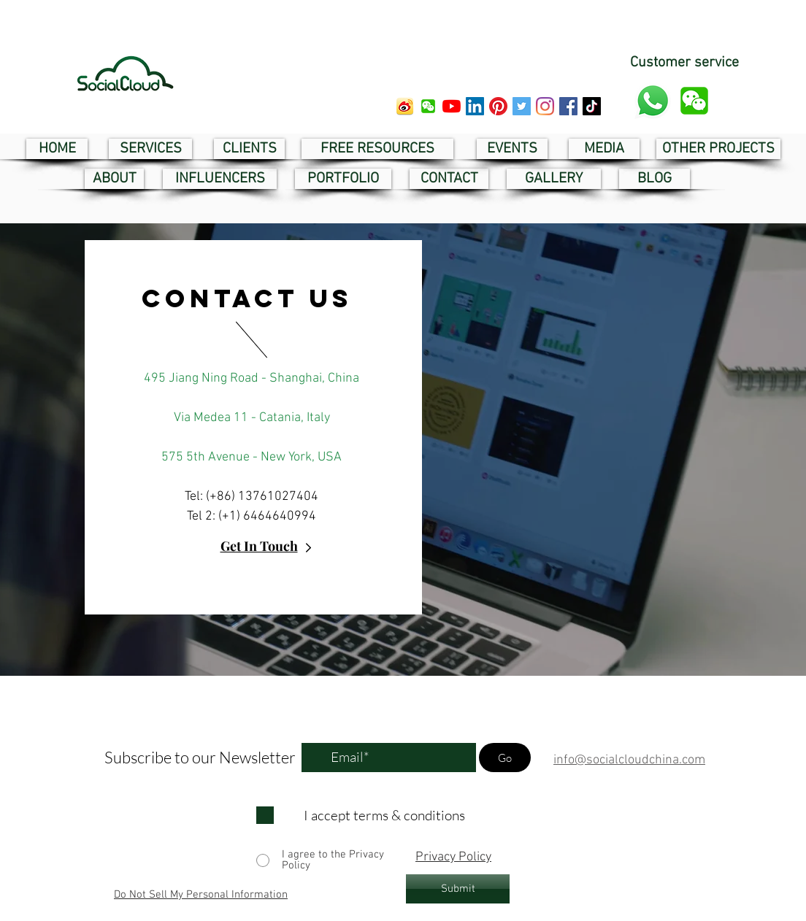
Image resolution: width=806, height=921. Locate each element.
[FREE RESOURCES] (377, 149)
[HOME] (57, 149)
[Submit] (458, 888)
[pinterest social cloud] (498, 106)
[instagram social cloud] (545, 106)
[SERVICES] (150, 149)
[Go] (505, 757)
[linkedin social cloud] (475, 106)
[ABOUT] (114, 179)
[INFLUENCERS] (220, 179)
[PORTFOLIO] (343, 179)
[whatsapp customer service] (652, 100)
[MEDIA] (604, 149)
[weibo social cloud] (405, 106)
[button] (428, 106)
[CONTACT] (449, 179)
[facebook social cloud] (568, 106)
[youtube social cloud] (451, 106)
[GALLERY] (554, 179)
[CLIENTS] (249, 149)
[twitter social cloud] (522, 106)
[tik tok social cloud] (592, 106)
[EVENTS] (512, 149)
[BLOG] (654, 179)
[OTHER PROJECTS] (718, 149)
